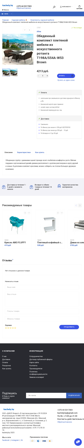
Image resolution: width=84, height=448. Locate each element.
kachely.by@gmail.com (67, 413)
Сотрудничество (36, 357)
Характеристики (24, 152)
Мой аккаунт (65, 6)
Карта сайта (34, 363)
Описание (8, 152)
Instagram (15, 441)
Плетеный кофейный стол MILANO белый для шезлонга (50, 243)
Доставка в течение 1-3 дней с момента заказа (14, 187)
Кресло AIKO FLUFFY (15, 243)
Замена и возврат (36, 378)
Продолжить (69, 327)
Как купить (39, 152)
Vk (22, 441)
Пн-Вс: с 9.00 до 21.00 (67, 416)
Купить (66, 76)
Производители (35, 369)
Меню (5, 14)
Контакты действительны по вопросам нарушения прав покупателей (69, 419)
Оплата (5, 363)
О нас (4, 357)
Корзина (79, 7)
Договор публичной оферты (40, 360)
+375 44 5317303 (24, 6)
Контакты (33, 366)
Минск (5, 10)
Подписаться (74, 396)
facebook (5, 441)
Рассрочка (6, 366)
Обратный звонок (23, 8)
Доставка (6, 360)
